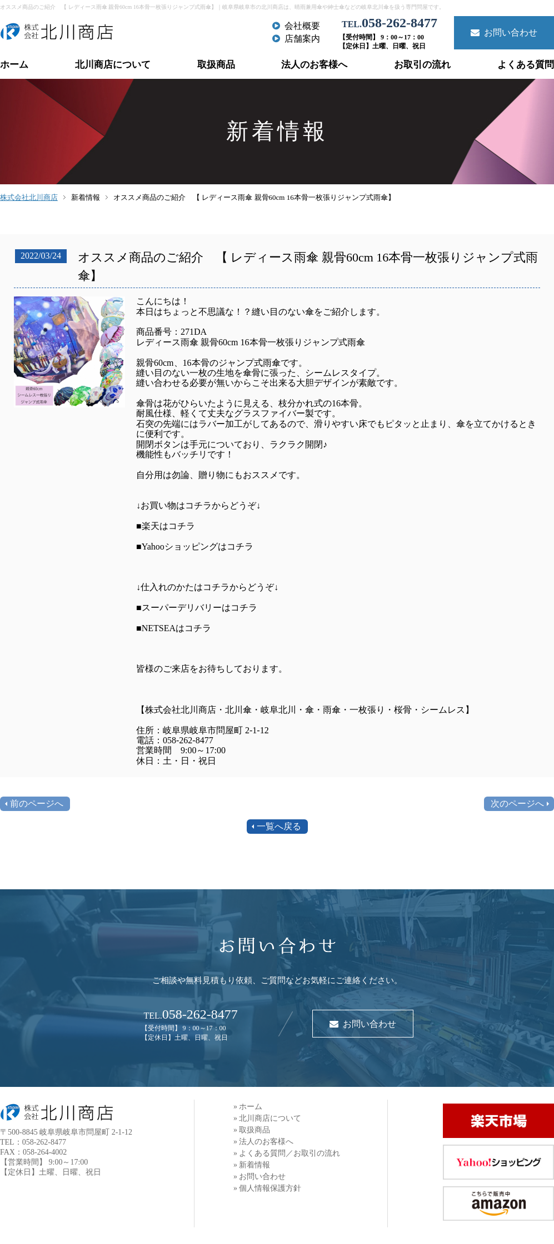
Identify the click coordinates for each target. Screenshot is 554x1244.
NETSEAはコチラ (176, 628)
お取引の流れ (422, 64)
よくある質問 (525, 64)
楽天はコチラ (168, 526)
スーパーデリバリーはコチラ (199, 607)
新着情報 (85, 197)
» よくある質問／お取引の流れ (287, 1153)
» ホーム (248, 1106)
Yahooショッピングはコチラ (197, 546)
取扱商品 (216, 64)
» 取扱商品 (252, 1130)
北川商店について (113, 64)
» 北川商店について (267, 1118)
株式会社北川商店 (29, 197)
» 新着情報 (252, 1165)
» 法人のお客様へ (263, 1141)
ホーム (14, 64)
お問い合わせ (504, 32)
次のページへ (517, 803)
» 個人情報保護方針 (267, 1188)
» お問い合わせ (259, 1176)
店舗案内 (296, 38)
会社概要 (296, 26)
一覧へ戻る (279, 826)
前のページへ (36, 803)
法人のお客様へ (314, 64)
